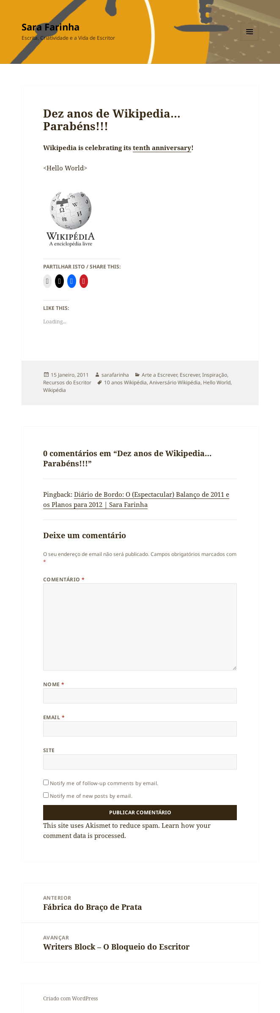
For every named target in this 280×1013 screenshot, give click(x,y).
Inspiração (214, 374)
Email (54, 717)
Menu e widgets (249, 40)
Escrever (190, 374)
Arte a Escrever (159, 374)
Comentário (64, 579)
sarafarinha (115, 374)
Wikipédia (54, 390)
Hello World (217, 382)
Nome (54, 684)
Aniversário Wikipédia (174, 382)
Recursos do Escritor (67, 382)
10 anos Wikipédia (125, 382)
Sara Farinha (51, 26)
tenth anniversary (162, 147)
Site (49, 750)
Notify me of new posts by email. (91, 795)
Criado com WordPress (70, 998)
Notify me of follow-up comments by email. (104, 783)
